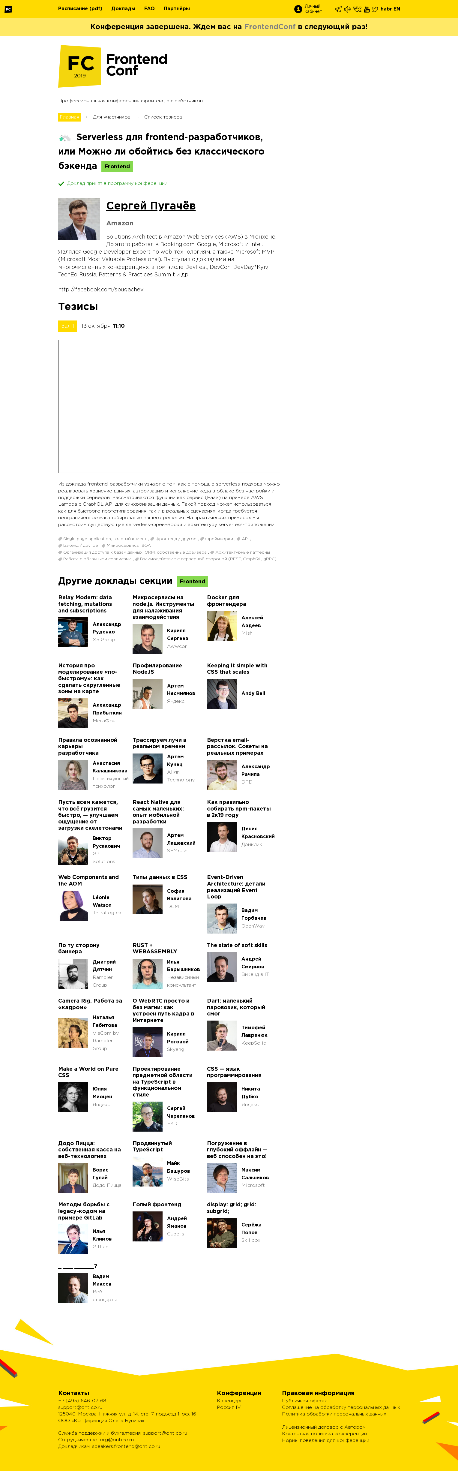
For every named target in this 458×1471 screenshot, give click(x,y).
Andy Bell (253, 693)
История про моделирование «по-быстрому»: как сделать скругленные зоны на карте (89, 678)
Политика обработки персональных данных (334, 1414)
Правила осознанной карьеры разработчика (87, 747)
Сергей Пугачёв (151, 206)
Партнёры (177, 9)
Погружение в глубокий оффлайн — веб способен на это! (237, 1150)
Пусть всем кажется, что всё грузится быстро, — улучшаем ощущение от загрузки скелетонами (90, 815)
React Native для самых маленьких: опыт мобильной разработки (158, 812)
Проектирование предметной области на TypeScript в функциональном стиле (163, 1082)
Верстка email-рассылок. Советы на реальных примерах (237, 747)
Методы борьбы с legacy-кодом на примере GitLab (84, 1211)
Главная (69, 117)
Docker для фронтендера (226, 601)
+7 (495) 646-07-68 (82, 1401)
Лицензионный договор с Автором (324, 1427)
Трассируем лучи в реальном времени (159, 743)
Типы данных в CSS (160, 877)
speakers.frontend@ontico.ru (126, 1446)
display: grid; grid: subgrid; (231, 1208)
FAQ (149, 9)
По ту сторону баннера (79, 949)
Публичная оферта (305, 1401)
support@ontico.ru (80, 1407)
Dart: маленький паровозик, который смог (236, 1007)
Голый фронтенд (157, 1204)
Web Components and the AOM (88, 880)
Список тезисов (163, 117)
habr (386, 9)
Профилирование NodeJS (157, 669)
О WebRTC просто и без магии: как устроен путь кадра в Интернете (163, 1011)
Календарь (230, 1401)
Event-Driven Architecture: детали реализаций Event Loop (236, 887)
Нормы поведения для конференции (325, 1440)
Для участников (111, 117)
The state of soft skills (237, 945)
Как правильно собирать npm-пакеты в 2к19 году (239, 809)
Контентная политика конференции (324, 1434)
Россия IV (229, 1407)
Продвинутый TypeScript (152, 1147)
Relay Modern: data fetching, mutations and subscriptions (85, 604)
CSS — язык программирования (234, 1072)
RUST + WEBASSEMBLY (155, 949)
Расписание (73, 9)
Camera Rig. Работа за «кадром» (90, 1004)
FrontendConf (270, 27)
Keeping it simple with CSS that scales (237, 669)
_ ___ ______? (77, 1266)
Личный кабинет (313, 9)
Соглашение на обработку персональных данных (341, 1407)
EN (397, 9)
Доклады (123, 9)
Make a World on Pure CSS (88, 1072)
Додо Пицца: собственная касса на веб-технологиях (89, 1150)
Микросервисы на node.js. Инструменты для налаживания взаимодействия (163, 607)
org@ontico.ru (117, 1440)
